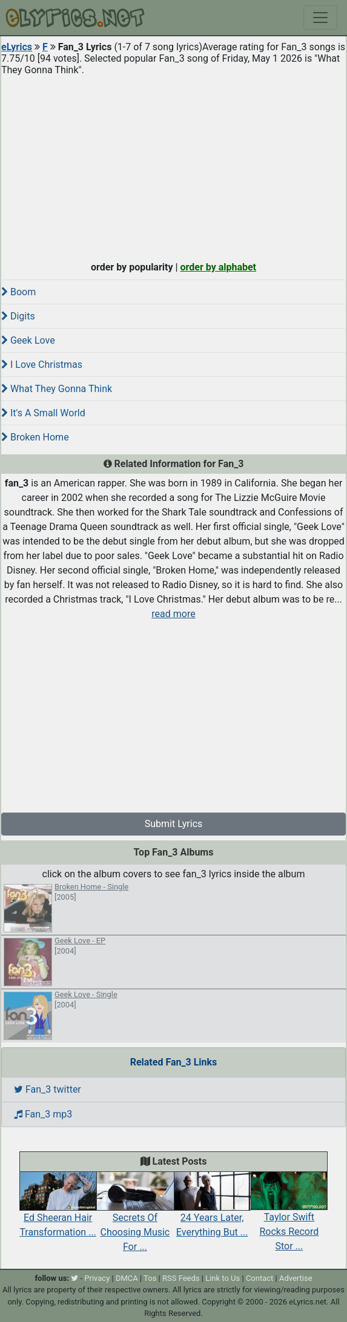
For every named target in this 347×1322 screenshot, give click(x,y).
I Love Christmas (41, 364)
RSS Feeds (181, 1278)
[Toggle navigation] (320, 17)
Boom (18, 292)
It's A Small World (43, 413)
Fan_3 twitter (47, 1089)
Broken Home (35, 437)
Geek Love (28, 340)
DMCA (127, 1278)
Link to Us (222, 1278)
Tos (150, 1278)
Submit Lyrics (174, 824)
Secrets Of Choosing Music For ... (134, 1218)
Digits (18, 316)
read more (173, 614)
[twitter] (74, 1278)
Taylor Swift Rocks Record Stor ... (289, 1218)
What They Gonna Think (56, 388)
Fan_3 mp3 (43, 1114)
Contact (259, 1278)
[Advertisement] (173, 165)
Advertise (295, 1278)
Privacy (97, 1278)
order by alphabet (218, 267)
